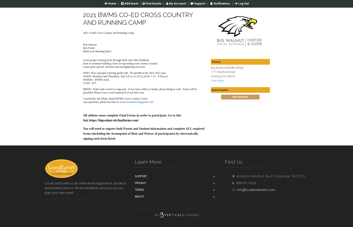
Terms (139, 189)
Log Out (242, 3)
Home (110, 3)
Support (197, 3)
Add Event (129, 3)
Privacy (140, 183)
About (139, 196)
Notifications (221, 3)
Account (176, 3)
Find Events (151, 3)
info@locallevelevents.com (253, 190)
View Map (217, 80)
